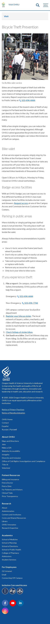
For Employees (9, 567)
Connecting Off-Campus (12, 578)
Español (5, 426)
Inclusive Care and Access (14, 585)
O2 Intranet (7, 571)
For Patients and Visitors (12, 489)
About (4, 508)
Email (4, 574)
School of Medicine (10, 539)
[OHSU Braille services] (5, 594)
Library (4, 521)
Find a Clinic (7, 486)
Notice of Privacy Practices (13, 409)
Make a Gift (6, 448)
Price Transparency (10, 496)
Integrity (5, 454)
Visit (6, 16)
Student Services (9, 559)
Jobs (4, 444)
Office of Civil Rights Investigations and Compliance (23, 461)
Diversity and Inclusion (11, 458)
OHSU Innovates (9, 524)
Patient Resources (11, 475)
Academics (7, 535)
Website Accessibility (11, 451)
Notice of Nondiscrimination (13, 413)
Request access (21, 203)
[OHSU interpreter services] (20, 594)
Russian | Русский (9, 429)
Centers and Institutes (11, 514)
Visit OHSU (14, 4)
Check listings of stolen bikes (19, 332)
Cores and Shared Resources (14, 518)
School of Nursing (9, 543)
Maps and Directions (10, 441)
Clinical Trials (7, 493)
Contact (5, 423)
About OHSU (8, 436)
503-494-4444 (28, 100)
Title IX (5, 464)
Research (6, 503)
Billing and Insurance (10, 479)
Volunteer (6, 468)
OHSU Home (7, 419)
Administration (8, 511)
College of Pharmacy (10, 553)
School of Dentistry (10, 546)
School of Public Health (11, 549)
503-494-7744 (31, 303)
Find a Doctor (7, 483)
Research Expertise (10, 528)
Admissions (6, 556)
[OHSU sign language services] (13, 594)
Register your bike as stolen (18, 316)
